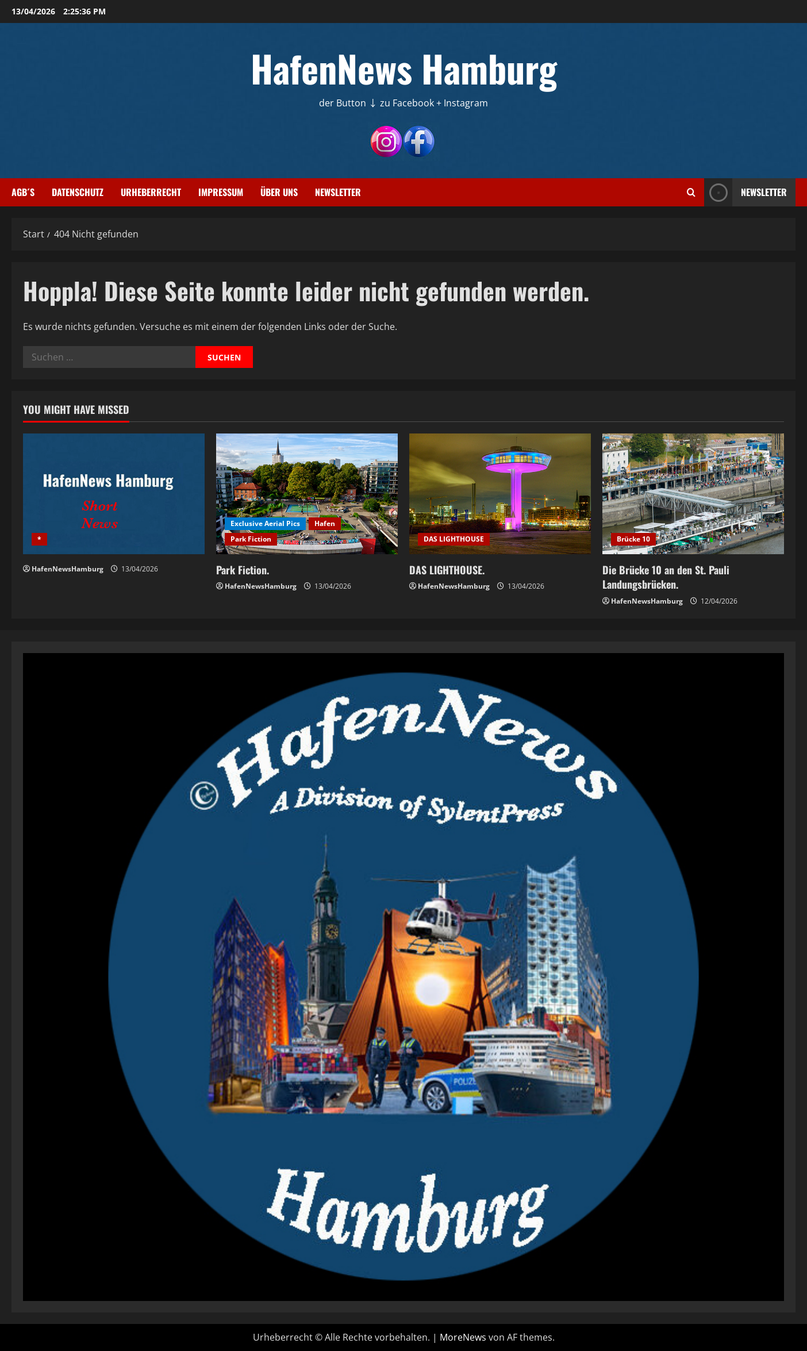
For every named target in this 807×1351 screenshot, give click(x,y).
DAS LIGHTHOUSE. (447, 569)
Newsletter (338, 192)
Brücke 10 (633, 539)
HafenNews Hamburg (404, 68)
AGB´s (22, 192)
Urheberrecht (151, 192)
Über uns (279, 192)
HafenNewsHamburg (67, 569)
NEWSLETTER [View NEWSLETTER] (745, 192)
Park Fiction (250, 539)
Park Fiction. (242, 569)
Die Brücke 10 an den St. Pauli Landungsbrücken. (665, 577)
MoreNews (463, 1337)
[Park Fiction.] (307, 494)
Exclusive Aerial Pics (265, 523)
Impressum (220, 192)
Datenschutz (77, 192)
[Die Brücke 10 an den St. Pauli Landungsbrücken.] (693, 494)
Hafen (324, 523)
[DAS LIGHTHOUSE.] (500, 494)
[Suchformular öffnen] (691, 192)
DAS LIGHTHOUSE (454, 539)
